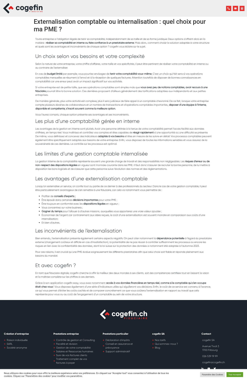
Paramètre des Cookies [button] (212, 374)
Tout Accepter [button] (234, 374)
